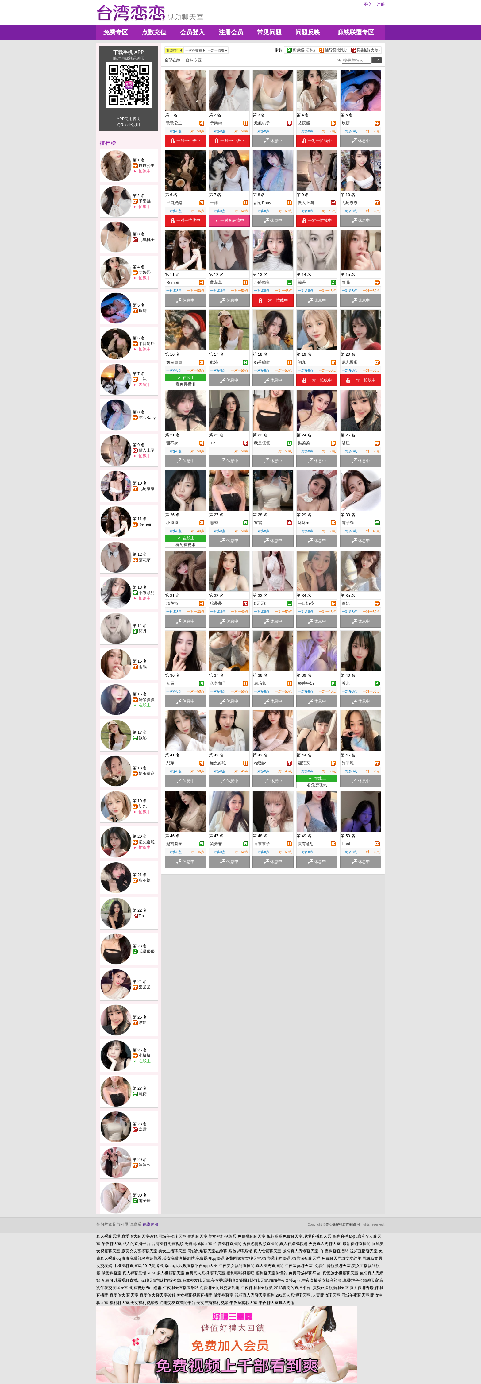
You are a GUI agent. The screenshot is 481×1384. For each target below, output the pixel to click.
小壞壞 (145, 1055)
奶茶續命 (147, 773)
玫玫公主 (147, 165)
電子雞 (145, 1200)
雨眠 (143, 666)
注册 (381, 4)
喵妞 (143, 1022)
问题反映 (307, 32)
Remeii (145, 524)
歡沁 (143, 738)
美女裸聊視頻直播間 (340, 1224)
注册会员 (231, 32)
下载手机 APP (128, 52)
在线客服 (150, 1224)
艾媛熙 (145, 272)
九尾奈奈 (147, 488)
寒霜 (143, 1129)
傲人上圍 (147, 450)
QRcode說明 (128, 124)
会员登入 (192, 32)
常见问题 (269, 32)
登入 (368, 4)
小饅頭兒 (147, 592)
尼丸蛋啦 (147, 842)
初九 (143, 806)
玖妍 (143, 310)
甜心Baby (147, 417)
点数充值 (154, 32)
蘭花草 (145, 560)
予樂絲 (145, 201)
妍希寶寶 (147, 699)
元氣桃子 (147, 239)
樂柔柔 (145, 987)
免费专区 (115, 32)
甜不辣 (145, 880)
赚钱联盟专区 (355, 32)
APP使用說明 (128, 118)
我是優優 (147, 951)
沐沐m (144, 1165)
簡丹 (143, 631)
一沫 (143, 379)
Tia (141, 916)
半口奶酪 (147, 343)
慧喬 (143, 1094)
